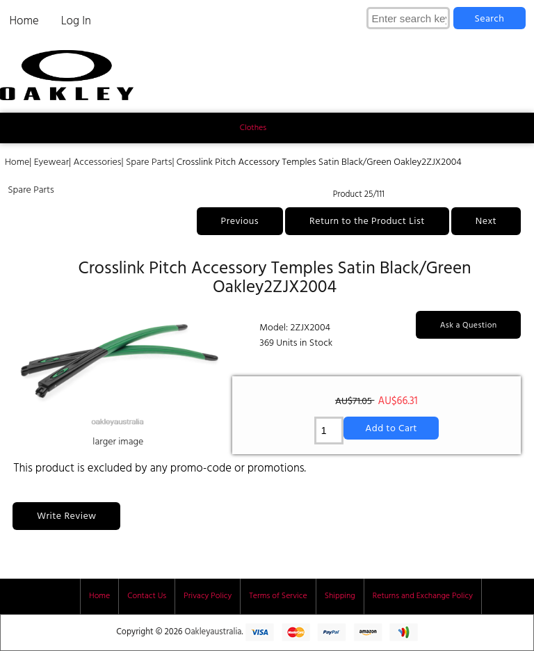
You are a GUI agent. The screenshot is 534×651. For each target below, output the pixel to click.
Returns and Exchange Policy (423, 596)
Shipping (340, 596)
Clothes (253, 128)
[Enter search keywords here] (408, 18)
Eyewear (51, 162)
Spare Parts (149, 162)
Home (23, 21)
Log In (76, 21)
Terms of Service (278, 596)
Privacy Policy (208, 596)
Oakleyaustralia (213, 632)
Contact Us (146, 596)
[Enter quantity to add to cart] (329, 430)
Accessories (97, 162)
